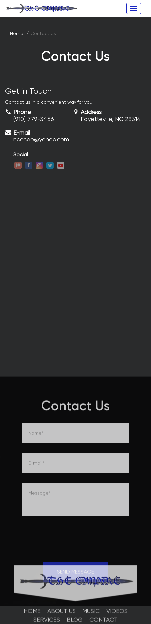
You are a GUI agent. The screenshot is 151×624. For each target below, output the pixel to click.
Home (16, 33)
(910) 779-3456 (33, 118)
